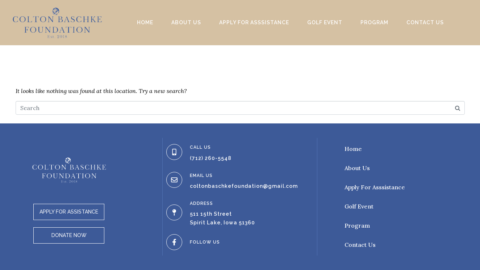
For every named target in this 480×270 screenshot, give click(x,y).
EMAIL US (201, 175)
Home (145, 22)
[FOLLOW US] (174, 242)
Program (374, 22)
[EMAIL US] (174, 180)
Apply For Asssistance (254, 22)
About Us (186, 22)
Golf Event (324, 22)
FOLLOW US (205, 242)
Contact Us (425, 22)
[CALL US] (174, 152)
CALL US (200, 147)
